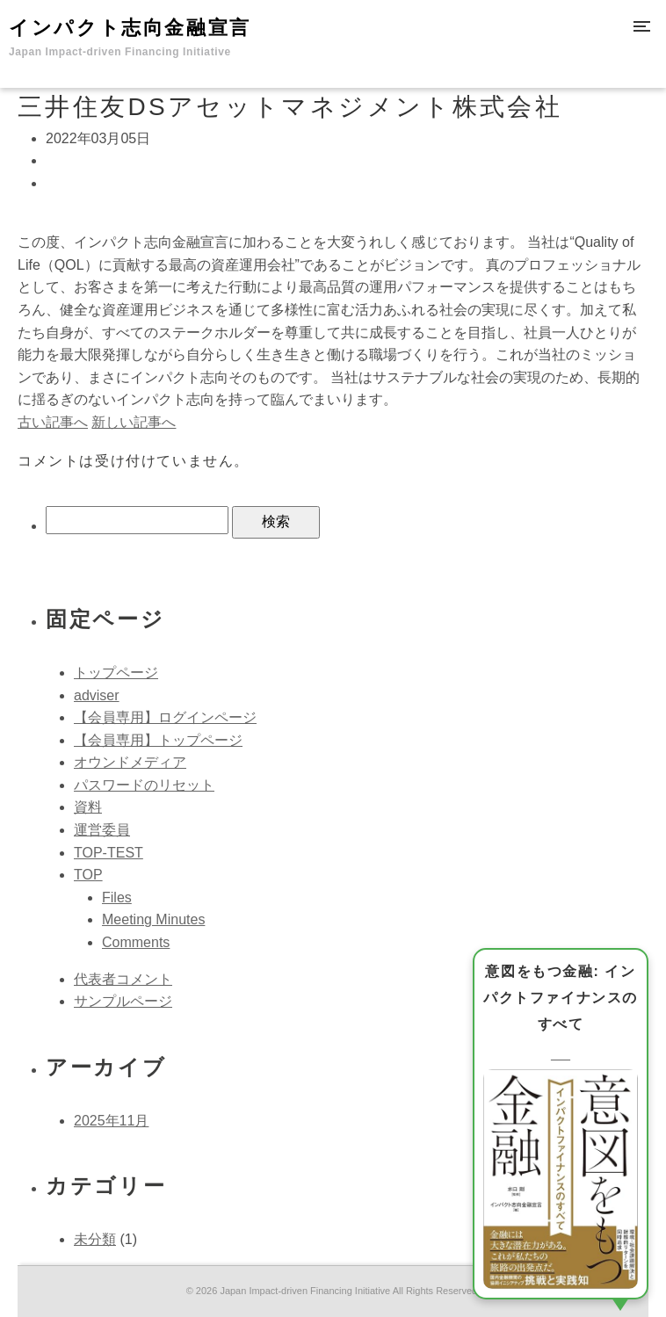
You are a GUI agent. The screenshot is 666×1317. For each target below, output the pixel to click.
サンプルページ (123, 1001)
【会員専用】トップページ (158, 740)
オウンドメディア (130, 762)
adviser (96, 695)
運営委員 (102, 829)
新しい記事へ (133, 422)
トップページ (116, 672)
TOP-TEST (108, 852)
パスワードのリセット (144, 785)
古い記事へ (53, 422)
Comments (136, 942)
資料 (88, 807)
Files (117, 897)
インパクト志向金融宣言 (130, 37)
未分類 (95, 1239)
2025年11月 (111, 1120)
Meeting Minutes (153, 919)
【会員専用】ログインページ (165, 717)
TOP (88, 874)
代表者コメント (123, 979)
